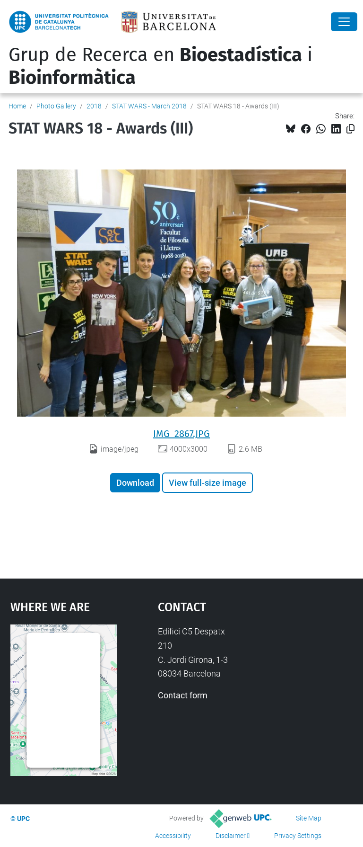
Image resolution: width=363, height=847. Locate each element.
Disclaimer (231, 835)
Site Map (308, 818)
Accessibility (173, 835)
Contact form (182, 695)
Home (17, 106)
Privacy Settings (297, 835)
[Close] (344, 21)
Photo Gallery (56, 106)
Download (135, 483)
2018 (94, 106)
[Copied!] (350, 129)
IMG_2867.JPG (181, 433)
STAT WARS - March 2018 (149, 106)
